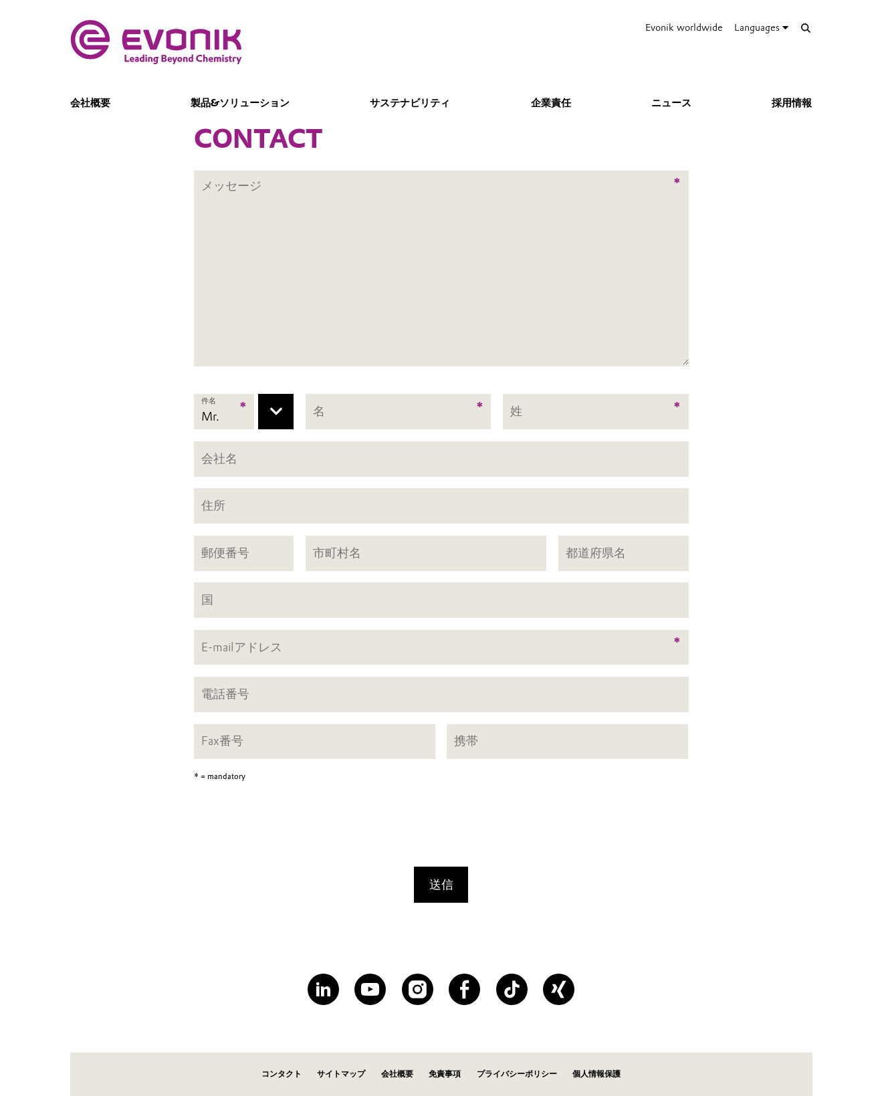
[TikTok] (512, 989)
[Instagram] (417, 989)
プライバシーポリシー (517, 1074)
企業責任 (551, 103)
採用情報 (792, 103)
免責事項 (445, 1074)
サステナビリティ (410, 103)
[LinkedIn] (323, 989)
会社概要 (90, 103)
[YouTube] (370, 989)
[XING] (558, 989)
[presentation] (441, 828)
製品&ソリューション (240, 103)
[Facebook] (464, 989)
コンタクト (281, 1074)
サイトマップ (341, 1074)
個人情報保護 (596, 1074)
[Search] (806, 27)
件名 (209, 401)
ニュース (671, 103)
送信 (441, 884)
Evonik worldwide (684, 27)
